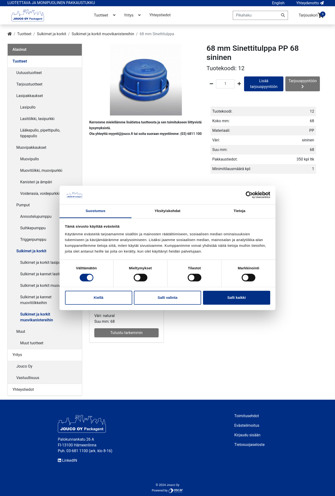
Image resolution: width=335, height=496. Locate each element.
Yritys (133, 15)
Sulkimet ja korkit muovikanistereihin (103, 34)
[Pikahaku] (255, 15)
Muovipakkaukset (31, 147)
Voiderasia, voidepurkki (40, 193)
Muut (20, 331)
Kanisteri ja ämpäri (36, 182)
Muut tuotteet (31, 343)
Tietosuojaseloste (249, 444)
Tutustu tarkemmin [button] (126, 332)
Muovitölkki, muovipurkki (41, 170)
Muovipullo (29, 159)
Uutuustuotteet (29, 72)
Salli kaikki (236, 297)
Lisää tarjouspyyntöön (263, 84)
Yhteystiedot (160, 15)
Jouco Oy (24, 366)
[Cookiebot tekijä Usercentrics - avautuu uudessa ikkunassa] (249, 195)
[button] (278, 3)
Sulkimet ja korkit (51, 34)
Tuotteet (105, 15)
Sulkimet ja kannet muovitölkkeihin (36, 300)
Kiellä (98, 297)
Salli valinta (168, 297)
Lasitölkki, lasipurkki (37, 118)
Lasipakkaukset (29, 95)
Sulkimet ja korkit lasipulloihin (45, 262)
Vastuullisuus (27, 377)
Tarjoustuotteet (29, 84)
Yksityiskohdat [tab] (167, 211)
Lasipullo (28, 107)
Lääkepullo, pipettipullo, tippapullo (40, 133)
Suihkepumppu (33, 228)
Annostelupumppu (36, 216)
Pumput (23, 205)
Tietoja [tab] (239, 211)
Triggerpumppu (33, 239)
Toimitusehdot (246, 416)
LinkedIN (67, 460)
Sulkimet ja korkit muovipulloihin (47, 285)
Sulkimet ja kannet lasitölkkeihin (47, 274)
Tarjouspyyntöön (302, 83)
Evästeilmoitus (246, 425)
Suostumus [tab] (96, 211)
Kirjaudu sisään (247, 435)
